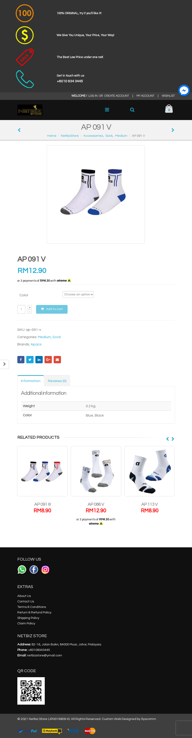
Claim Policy (26, 623)
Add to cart (54, 309)
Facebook (21, 359)
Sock (57, 337)
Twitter (30, 359)
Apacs (36, 344)
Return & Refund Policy (34, 612)
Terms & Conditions (31, 607)
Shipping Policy (28, 618)
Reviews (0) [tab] (57, 381)
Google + (48, 359)
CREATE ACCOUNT (116, 95)
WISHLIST (168, 95)
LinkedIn (39, 359)
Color (23, 295)
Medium (44, 337)
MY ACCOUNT (145, 95)
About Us (24, 596)
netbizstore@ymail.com (44, 655)
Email (57, 359)
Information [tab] (30, 381)
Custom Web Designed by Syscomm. (129, 719)
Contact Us (25, 601)
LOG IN (92, 95)
